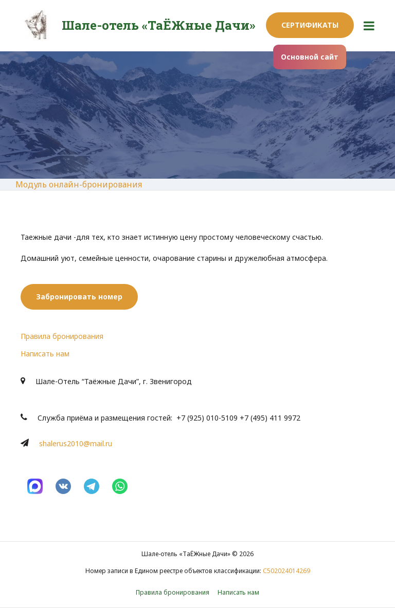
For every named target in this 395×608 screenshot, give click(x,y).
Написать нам (45, 353)
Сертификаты (309, 25)
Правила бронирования (62, 336)
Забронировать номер (79, 296)
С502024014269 (286, 570)
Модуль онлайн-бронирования (78, 184)
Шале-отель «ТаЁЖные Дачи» (158, 25)
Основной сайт (309, 57)
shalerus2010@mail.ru (75, 443)
